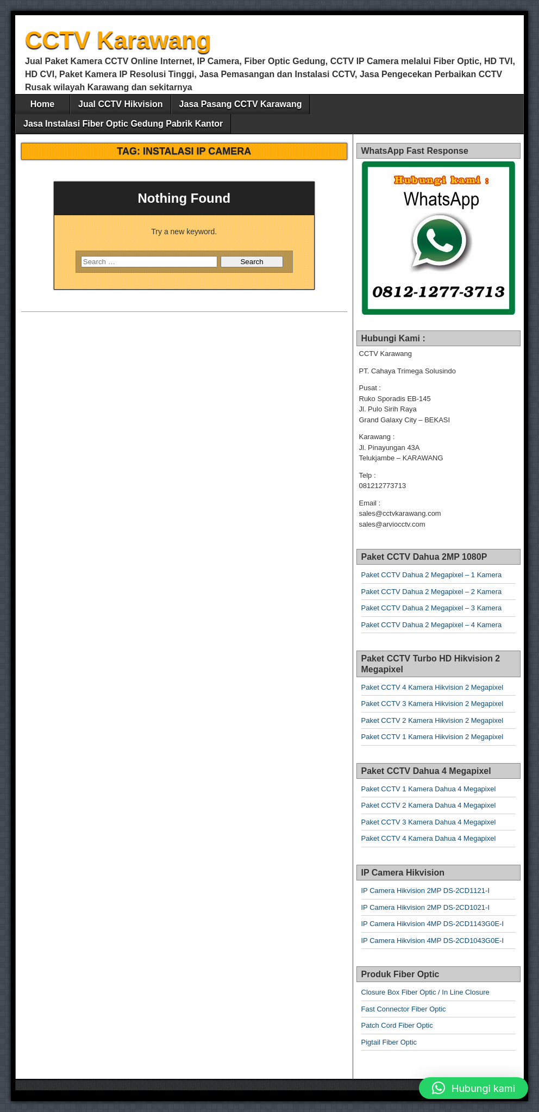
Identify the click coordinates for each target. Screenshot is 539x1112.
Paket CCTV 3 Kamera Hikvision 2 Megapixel (432, 703)
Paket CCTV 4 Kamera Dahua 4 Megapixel (428, 838)
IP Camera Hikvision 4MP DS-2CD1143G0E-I (432, 924)
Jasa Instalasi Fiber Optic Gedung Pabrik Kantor (123, 123)
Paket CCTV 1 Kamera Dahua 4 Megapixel (428, 789)
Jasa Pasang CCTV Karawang (240, 104)
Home (42, 104)
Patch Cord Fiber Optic (397, 1025)
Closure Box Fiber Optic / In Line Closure (425, 992)
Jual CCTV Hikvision (120, 104)
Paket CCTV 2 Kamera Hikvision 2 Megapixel (432, 720)
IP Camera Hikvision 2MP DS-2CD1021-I (425, 907)
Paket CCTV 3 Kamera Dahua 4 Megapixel (428, 822)
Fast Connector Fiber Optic (403, 1009)
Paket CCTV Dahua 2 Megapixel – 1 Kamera (431, 575)
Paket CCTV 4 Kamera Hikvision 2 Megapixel (432, 687)
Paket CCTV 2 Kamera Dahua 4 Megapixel (428, 805)
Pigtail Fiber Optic (389, 1042)
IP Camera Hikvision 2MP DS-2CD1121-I (425, 890)
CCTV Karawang (118, 40)
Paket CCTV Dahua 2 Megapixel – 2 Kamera (431, 592)
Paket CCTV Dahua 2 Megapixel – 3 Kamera (431, 608)
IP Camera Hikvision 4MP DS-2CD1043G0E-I (432, 940)
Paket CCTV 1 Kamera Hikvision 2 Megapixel (432, 737)
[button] (473, 1088)
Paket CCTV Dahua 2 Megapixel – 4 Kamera (431, 625)
